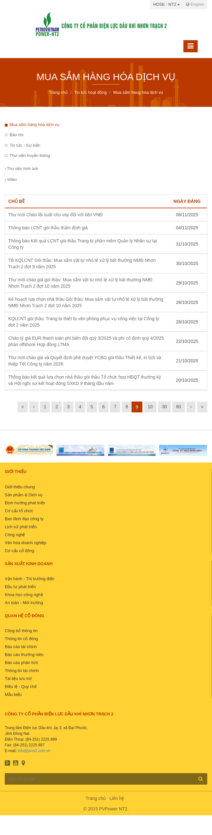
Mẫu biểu (13, 694)
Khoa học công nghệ (24, 594)
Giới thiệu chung (20, 486)
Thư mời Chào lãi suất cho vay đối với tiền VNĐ (55, 214)
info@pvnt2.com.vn (34, 751)
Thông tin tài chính (22, 670)
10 (150, 406)
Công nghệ (15, 534)
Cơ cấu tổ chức (19, 510)
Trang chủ (96, 798)
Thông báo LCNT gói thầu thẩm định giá (48, 227)
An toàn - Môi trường (24, 602)
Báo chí (17, 134)
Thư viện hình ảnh (21, 168)
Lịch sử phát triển (21, 526)
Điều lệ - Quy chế (21, 686)
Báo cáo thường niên (24, 654)
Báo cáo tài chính (21, 646)
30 (164, 406)
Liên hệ (116, 798)
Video (11, 179)
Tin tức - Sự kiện (25, 145)
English (195, 4)
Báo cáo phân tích (21, 662)
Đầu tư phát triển (20, 586)
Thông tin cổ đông (21, 638)
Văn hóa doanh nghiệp (25, 542)
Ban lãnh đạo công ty (24, 518)
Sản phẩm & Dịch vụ (24, 494)
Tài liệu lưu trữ (18, 678)
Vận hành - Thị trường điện (29, 578)
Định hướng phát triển (25, 502)
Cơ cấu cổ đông (19, 550)
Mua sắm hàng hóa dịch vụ (34, 124)
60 (178, 406)
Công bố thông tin (21, 630)
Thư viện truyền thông (30, 155)
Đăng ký (200, 778)
